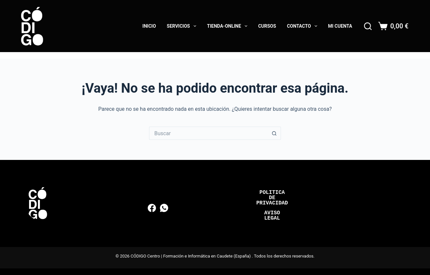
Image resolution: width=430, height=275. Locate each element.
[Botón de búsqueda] (274, 133)
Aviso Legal (272, 215)
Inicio (149, 26)
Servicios (183, 26)
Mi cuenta (340, 26)
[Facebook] (152, 208)
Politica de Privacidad (272, 198)
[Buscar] (368, 26)
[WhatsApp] (164, 208)
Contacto (303, 26)
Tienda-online (228, 26)
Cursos (267, 26)
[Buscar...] (208, 133)
